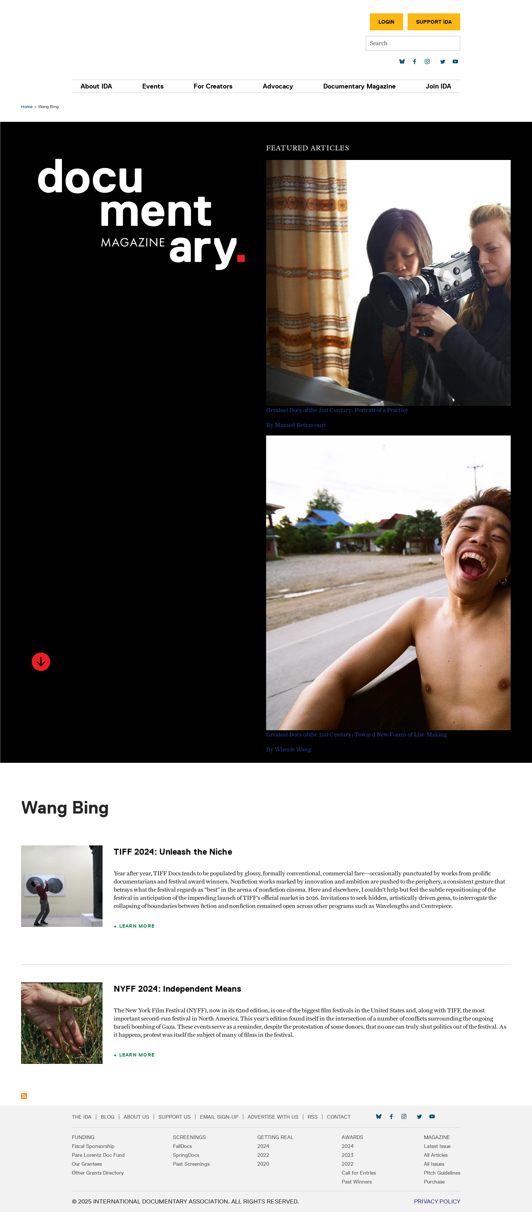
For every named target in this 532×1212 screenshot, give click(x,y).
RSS (317, 1116)
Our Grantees (91, 1163)
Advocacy (277, 86)
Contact (343, 1116)
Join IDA (435, 86)
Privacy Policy (433, 1201)
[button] (42, 661)
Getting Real (276, 1137)
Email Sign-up (223, 1116)
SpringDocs (188, 1155)
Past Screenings (193, 1163)
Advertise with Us (277, 1116)
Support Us (179, 1116)
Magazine (433, 1137)
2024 (264, 1146)
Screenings (191, 1137)
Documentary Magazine (357, 86)
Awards (350, 1137)
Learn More (138, 925)
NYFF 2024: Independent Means (178, 989)
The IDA (86, 1116)
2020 (264, 1163)
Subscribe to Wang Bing (25, 1096)
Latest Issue (433, 1146)
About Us (140, 1116)
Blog (111, 1116)
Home (28, 106)
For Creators (214, 86)
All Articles (432, 1155)
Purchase (430, 1181)
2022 (264, 1155)
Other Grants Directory (102, 1172)
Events (155, 86)
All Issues (430, 1163)
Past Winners (355, 1181)
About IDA (100, 86)
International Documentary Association (119, 36)
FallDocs (184, 1146)
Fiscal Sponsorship (97, 1146)
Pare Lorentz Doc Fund (102, 1155)
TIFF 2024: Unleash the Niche (174, 852)
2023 (346, 1155)
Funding (87, 1137)
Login (383, 22)
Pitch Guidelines (438, 1172)
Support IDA (430, 22)
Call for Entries (357, 1172)
